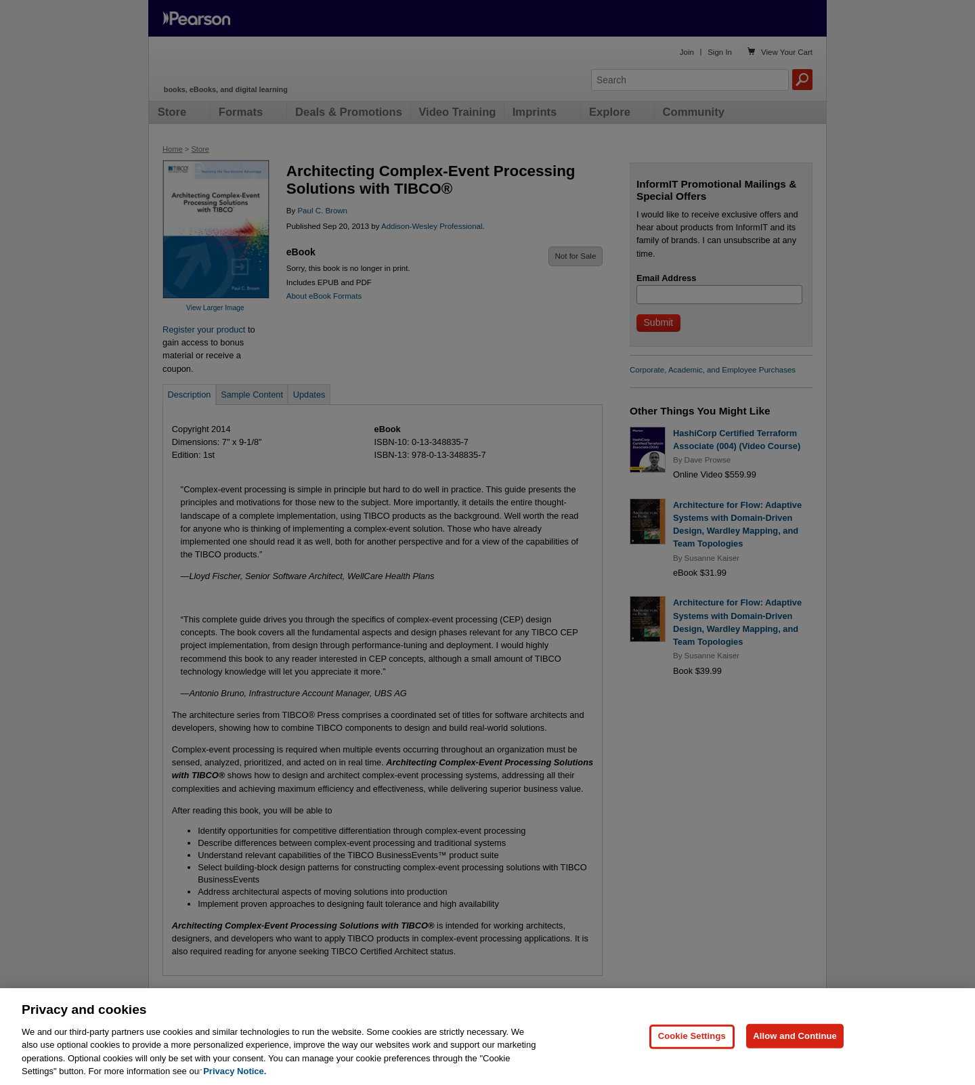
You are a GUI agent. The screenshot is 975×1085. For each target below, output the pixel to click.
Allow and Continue (795, 1061)
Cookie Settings (692, 1061)
